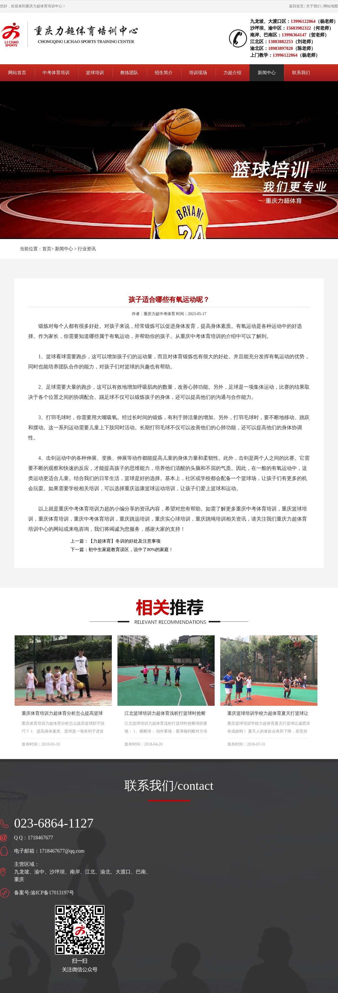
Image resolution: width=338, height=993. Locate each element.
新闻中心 (64, 248)
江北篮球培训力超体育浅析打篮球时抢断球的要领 (165, 714)
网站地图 (330, 6)
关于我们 (313, 6)
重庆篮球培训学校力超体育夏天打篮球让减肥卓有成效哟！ (267, 714)
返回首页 (296, 6)
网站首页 (17, 72)
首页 (46, 248)
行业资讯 (87, 248)
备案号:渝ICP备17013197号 (44, 892)
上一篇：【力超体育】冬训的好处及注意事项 (115, 541)
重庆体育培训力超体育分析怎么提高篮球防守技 (62, 714)
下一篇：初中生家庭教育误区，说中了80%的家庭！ (121, 549)
